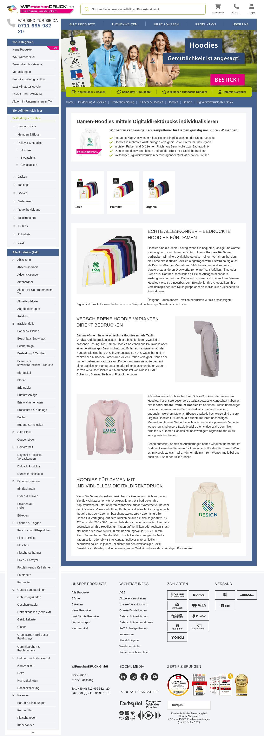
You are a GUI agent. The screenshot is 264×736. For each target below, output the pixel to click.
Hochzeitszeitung (28, 687)
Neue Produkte (22, 49)
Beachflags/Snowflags (31, 338)
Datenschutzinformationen (136, 622)
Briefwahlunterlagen (30, 402)
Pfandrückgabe (129, 640)
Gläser (21, 626)
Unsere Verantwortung (133, 604)
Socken (22, 193)
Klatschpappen (27, 717)
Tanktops (23, 184)
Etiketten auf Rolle (25, 505)
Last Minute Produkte (85, 616)
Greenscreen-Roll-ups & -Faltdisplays (33, 636)
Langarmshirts (27, 126)
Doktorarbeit (25, 447)
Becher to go (25, 345)
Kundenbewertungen (194, 719)
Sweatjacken (29, 164)
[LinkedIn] (123, 677)
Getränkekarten (27, 619)
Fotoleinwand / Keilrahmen (34, 567)
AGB (122, 592)
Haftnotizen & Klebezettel (33, 658)
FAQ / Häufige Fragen (133, 628)
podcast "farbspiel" (139, 692)
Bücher (21, 417)
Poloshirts (24, 234)
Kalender (23, 695)
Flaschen (23, 545)
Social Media (131, 667)
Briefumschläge (27, 395)
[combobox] (143, 9)
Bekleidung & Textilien (26, 118)
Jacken (22, 176)
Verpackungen (21, 71)
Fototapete (24, 574)
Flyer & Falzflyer (27, 560)
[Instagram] (133, 677)
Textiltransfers (26, 217)
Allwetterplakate (27, 301)
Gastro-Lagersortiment (31, 589)
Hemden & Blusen (29, 134)
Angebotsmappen (28, 308)
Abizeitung (24, 259)
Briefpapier (24, 387)
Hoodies (26, 150)
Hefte (20, 673)
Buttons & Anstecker (30, 424)
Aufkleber (23, 316)
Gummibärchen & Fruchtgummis (28, 648)
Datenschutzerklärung (133, 616)
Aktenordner (25, 282)
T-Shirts (23, 226)
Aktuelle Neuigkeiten (132, 598)
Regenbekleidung (29, 209)
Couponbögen (26, 439)
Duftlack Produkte (28, 466)
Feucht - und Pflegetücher (34, 530)
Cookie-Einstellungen (133, 610)
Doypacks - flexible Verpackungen (29, 456)
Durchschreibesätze (30, 473)
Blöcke (21, 380)
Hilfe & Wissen (166, 24)
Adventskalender (28, 274)
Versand (223, 584)
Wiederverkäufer (130, 646)
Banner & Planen (28, 331)
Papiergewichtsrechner (134, 652)
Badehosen (25, 201)
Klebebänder (25, 725)
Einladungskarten (28, 481)
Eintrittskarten (26, 488)
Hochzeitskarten (27, 680)
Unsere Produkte (89, 584)
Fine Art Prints (26, 537)
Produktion (205, 24)
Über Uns (241, 24)
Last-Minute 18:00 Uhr (26, 86)
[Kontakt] (236, 9)
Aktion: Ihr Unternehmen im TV (32, 101)
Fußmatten (24, 582)
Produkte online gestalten (28, 79)
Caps (21, 242)
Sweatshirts (28, 157)
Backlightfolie (25, 323)
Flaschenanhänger (29, 552)
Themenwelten (124, 24)
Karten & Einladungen (31, 702)
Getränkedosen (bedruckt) (34, 612)
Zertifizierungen (184, 667)
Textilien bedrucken (191, 300)
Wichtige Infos (134, 584)
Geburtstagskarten (29, 597)
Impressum (126, 634)
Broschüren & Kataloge (27, 64)
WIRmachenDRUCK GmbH (90, 666)
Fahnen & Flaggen (29, 522)
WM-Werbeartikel (23, 56)
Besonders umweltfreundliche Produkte (35, 363)
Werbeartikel (80, 628)
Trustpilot (177, 705)
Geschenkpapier (27, 604)
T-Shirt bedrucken (170, 457)
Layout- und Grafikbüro (27, 94)
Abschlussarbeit (27, 267)
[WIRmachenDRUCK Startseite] (40, 9)
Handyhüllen (25, 665)
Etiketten (22, 515)
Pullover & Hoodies (30, 142)
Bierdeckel (24, 372)
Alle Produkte (82, 24)
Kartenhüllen (25, 710)
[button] (218, 9)
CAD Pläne (24, 432)
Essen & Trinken (27, 496)
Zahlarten (177, 584)
